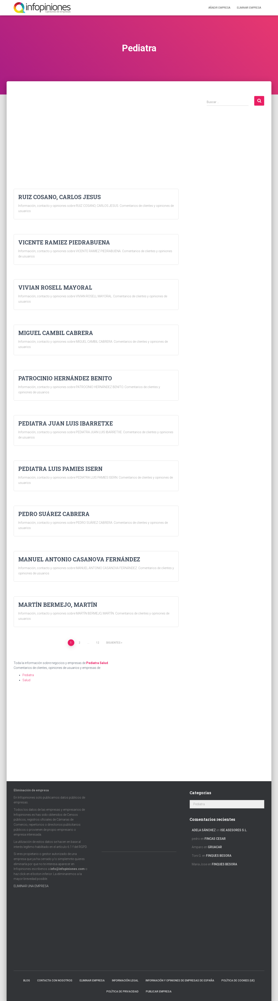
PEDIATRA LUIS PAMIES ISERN (60, 468)
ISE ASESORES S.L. (233, 830)
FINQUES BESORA (218, 855)
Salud (104, 663)
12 (97, 642)
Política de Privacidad (122, 991)
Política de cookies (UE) (238, 980)
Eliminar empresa (92, 980)
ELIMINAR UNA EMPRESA (31, 886)
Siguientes (113, 642)
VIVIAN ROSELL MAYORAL (55, 287)
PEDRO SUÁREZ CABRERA (54, 514)
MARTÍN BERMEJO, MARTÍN (57, 604)
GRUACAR (215, 847)
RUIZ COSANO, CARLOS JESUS (59, 197)
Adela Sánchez (204, 830)
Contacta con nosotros (54, 980)
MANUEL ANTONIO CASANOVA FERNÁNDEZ (79, 559)
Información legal (125, 980)
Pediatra (92, 663)
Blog (26, 980)
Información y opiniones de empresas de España (180, 980)
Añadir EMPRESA (219, 7)
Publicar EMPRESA (159, 991)
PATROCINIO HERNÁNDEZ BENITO (65, 378)
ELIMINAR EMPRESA (249, 7)
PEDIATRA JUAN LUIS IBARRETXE (65, 423)
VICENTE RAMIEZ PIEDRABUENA (64, 242)
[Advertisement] (96, 126)
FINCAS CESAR (215, 838)
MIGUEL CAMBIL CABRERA (55, 333)
